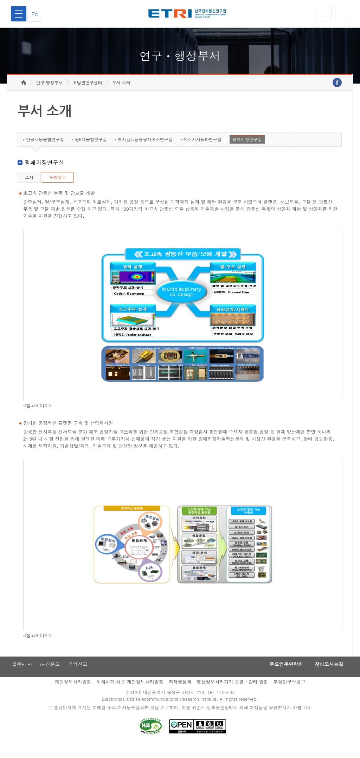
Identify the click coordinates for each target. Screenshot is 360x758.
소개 (29, 188)
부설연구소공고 (290, 693)
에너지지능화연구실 (202, 150)
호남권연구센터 (87, 93)
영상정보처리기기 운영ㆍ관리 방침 (232, 693)
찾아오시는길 (327, 675)
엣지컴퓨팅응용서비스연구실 (145, 150)
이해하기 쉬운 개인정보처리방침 (129, 693)
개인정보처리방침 (72, 693)
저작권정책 (179, 693)
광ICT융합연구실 (91, 150)
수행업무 (57, 188)
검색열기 (341, 13)
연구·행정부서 (49, 93)
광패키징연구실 (247, 150)
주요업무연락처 (280, 675)
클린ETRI (21, 675)
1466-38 (227, 704)
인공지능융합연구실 (45, 150)
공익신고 (79, 675)
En (36, 14)
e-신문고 (50, 675)
